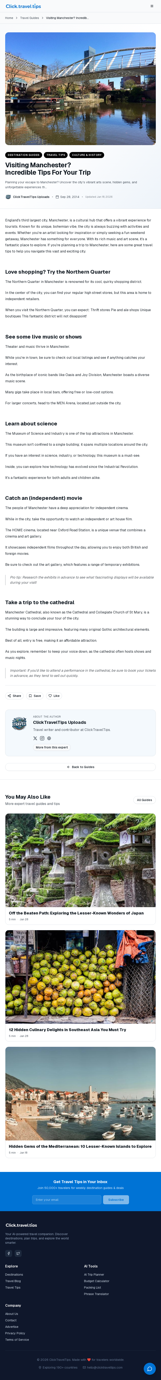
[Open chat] (150, 1369)
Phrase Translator (96, 1294)
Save (35, 696)
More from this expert (52, 747)
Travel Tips (13, 1287)
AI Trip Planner (94, 1274)
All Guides (144, 800)
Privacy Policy (15, 1333)
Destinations (14, 1274)
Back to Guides (80, 767)
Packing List (92, 1287)
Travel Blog (13, 1281)
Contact (10, 1320)
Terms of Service (17, 1340)
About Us (11, 1314)
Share (14, 696)
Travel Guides (29, 18)
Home (9, 18)
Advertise (11, 1327)
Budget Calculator (96, 1281)
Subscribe (116, 1200)
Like (54, 696)
